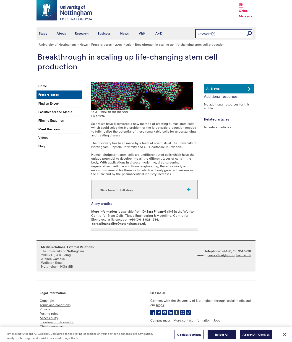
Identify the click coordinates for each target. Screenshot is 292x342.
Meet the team (49, 129)
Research (82, 33)
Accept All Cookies (255, 336)
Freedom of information (57, 322)
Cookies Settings (189, 336)
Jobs (216, 320)
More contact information (192, 320)
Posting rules (49, 313)
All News (212, 88)
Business (104, 33)
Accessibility (49, 318)
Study (43, 33)
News (124, 33)
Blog (41, 146)
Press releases (101, 44)
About (61, 33)
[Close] (285, 336)
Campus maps (160, 320)
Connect (156, 300)
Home (42, 86)
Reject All (222, 336)
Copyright (47, 300)
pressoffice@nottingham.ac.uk (229, 255)
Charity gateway (51, 326)
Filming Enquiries (51, 120)
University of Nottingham (57, 44)
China (243, 10)
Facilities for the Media (55, 112)
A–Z (158, 33)
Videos (43, 137)
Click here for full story (116, 190)
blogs (160, 305)
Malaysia (245, 16)
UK (241, 4)
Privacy (45, 309)
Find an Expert (48, 103)
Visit (142, 33)
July (128, 44)
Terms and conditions (55, 305)
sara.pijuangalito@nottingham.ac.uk (119, 223)
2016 (118, 44)
